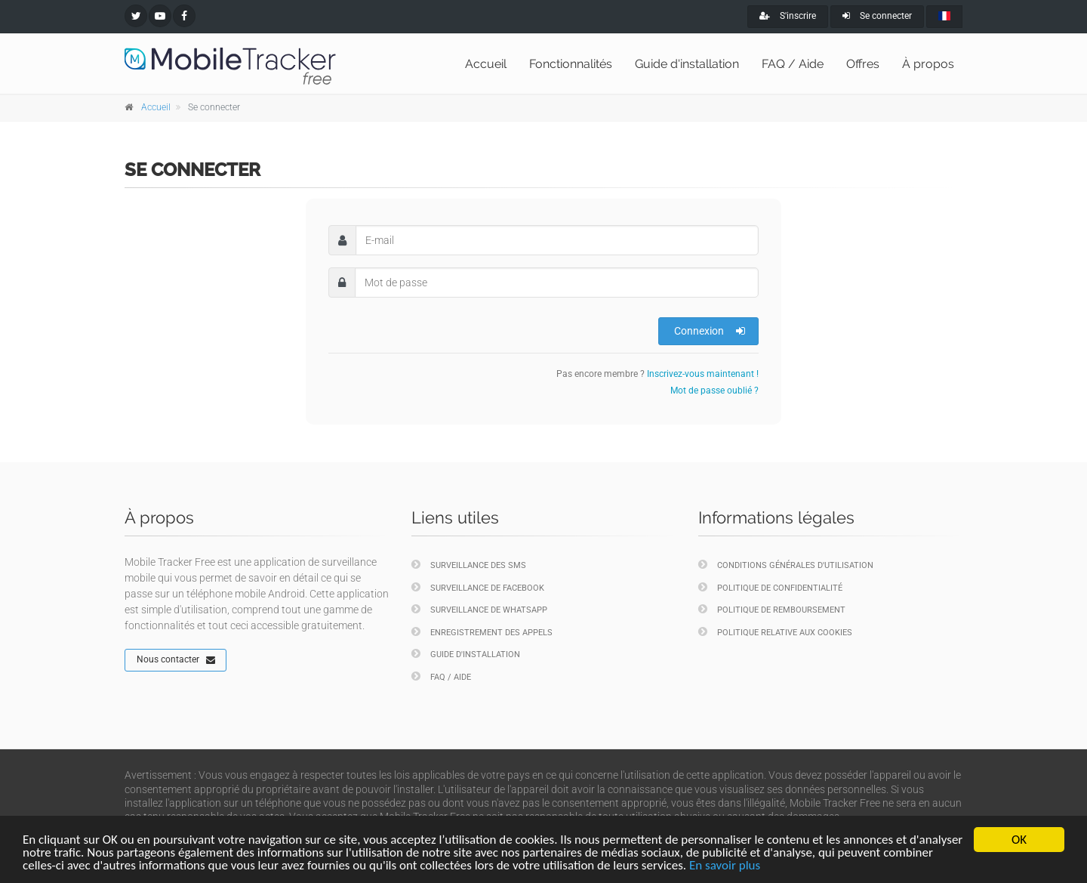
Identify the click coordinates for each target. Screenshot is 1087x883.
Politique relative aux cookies (775, 632)
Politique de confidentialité (770, 587)
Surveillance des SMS (468, 564)
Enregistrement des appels (482, 632)
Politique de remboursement (771, 609)
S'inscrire (787, 16)
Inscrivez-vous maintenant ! (703, 374)
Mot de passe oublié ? (714, 390)
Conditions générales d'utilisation (785, 564)
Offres (862, 64)
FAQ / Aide (793, 64)
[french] (944, 16)
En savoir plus (724, 865)
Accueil (486, 64)
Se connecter (877, 16)
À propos (928, 64)
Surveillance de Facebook (477, 587)
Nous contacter (176, 660)
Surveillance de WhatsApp (479, 609)
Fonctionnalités (570, 64)
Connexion (709, 331)
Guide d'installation (687, 64)
